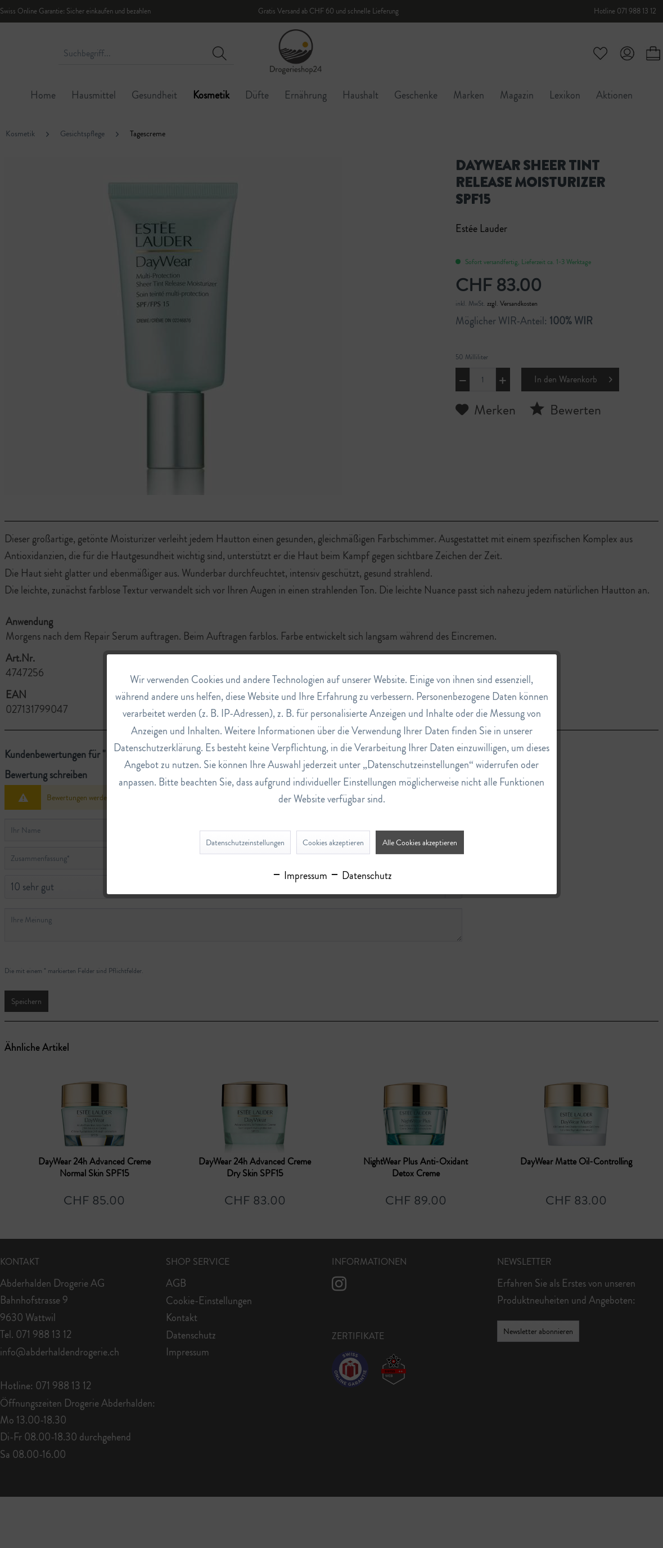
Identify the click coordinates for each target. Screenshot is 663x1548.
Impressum (299, 875)
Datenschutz (361, 875)
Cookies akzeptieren (333, 842)
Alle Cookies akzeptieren (419, 842)
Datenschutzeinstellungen (245, 842)
